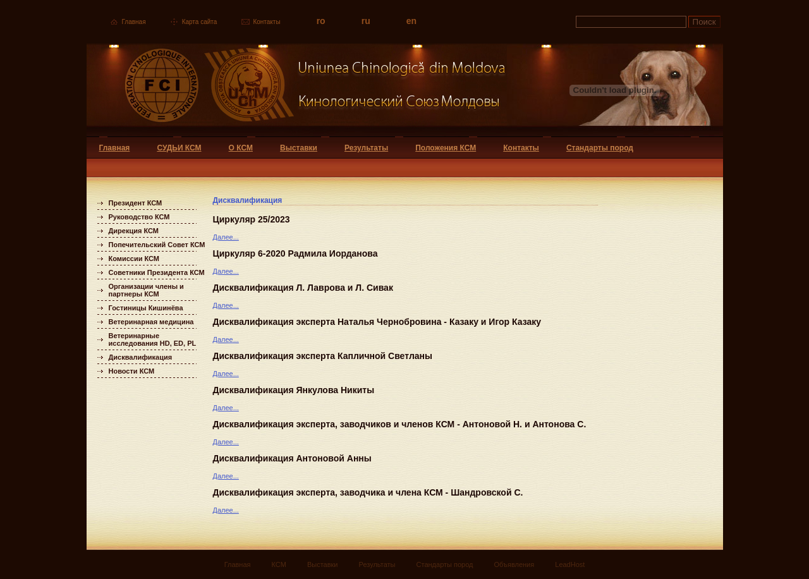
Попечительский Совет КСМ (157, 244)
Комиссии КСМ (134, 258)
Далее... (226, 237)
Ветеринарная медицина (151, 322)
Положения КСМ (445, 147)
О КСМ (241, 147)
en (411, 21)
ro (321, 21)
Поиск (704, 22)
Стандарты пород (599, 147)
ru (366, 21)
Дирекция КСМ (134, 231)
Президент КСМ (135, 203)
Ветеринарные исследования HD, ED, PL (153, 339)
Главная (134, 21)
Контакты (266, 21)
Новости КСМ (132, 371)
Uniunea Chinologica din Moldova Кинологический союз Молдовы (297, 90)
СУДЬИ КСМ (179, 147)
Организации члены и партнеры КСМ (146, 290)
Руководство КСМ (139, 217)
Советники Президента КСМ (157, 272)
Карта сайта (199, 21)
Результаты (366, 147)
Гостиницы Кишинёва (146, 308)
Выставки (298, 147)
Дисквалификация (141, 357)
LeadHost (570, 564)
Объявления (514, 564)
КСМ (279, 564)
